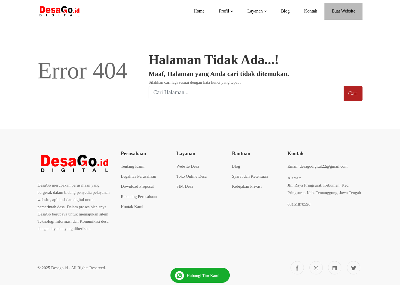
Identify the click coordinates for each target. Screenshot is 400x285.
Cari (353, 93)
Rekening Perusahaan (139, 196)
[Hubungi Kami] (200, 275)
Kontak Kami (132, 206)
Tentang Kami (132, 166)
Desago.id (59, 268)
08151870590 (299, 204)
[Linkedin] (334, 267)
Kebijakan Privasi (247, 186)
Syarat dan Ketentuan (250, 176)
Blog (236, 166)
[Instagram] (316, 267)
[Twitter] (353, 267)
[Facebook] (297, 267)
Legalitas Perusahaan (138, 176)
